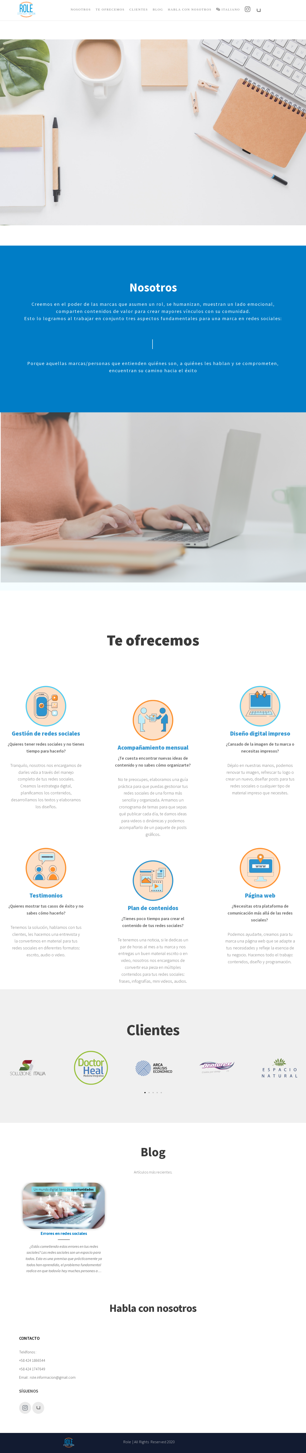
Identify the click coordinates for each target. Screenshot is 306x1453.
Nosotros (81, 9)
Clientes (138, 9)
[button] (145, 1092)
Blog (158, 9)
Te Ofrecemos (110, 9)
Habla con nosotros (190, 9)
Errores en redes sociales (64, 1233)
